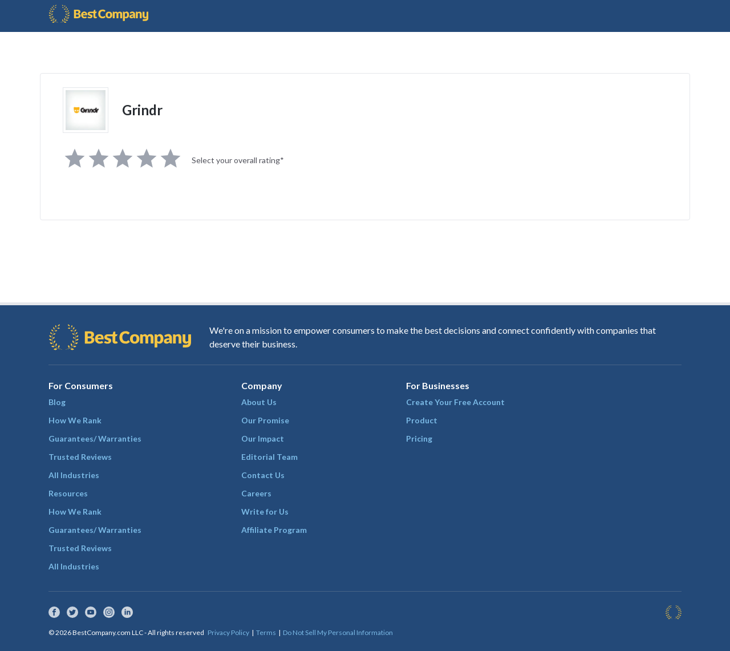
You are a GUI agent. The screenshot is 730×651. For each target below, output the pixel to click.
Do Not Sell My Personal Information (338, 632)
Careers (256, 493)
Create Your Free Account (455, 402)
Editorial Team (269, 457)
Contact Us (263, 475)
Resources (68, 493)
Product (421, 420)
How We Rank (75, 420)
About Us (259, 402)
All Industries (73, 475)
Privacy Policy (228, 632)
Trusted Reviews (80, 457)
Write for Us (265, 511)
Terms (266, 632)
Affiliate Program (274, 530)
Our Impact (262, 438)
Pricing (419, 438)
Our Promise (265, 420)
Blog (57, 402)
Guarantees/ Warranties (94, 438)
